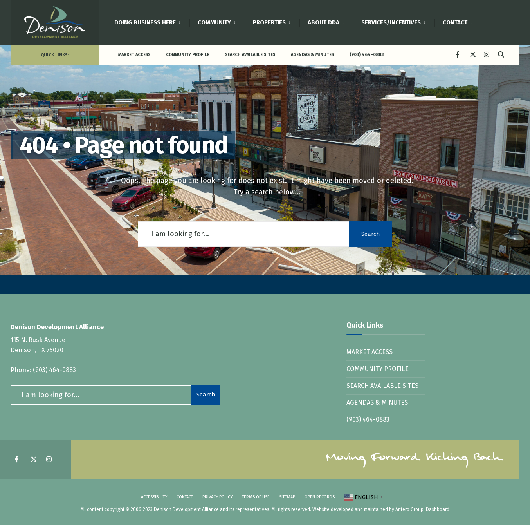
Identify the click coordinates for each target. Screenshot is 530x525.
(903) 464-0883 (367, 54)
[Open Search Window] (501, 54)
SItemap (287, 497)
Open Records (320, 497)
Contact (455, 22)
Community (214, 22)
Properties (269, 22)
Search (370, 233)
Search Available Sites (250, 54)
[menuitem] (151, 21)
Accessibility (154, 497)
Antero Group (409, 509)
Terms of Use (256, 497)
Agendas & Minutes (312, 54)
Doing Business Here (145, 22)
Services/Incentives (391, 22)
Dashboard (437, 509)
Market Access (134, 54)
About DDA (323, 22)
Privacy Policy (217, 497)
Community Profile (187, 54)
